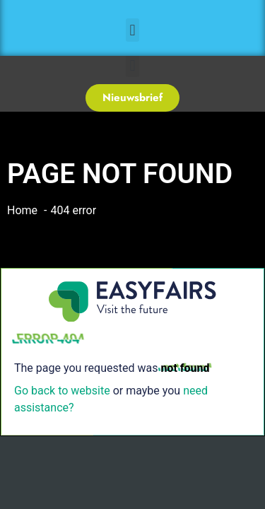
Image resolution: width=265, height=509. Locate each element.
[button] (132, 30)
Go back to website (62, 390)
